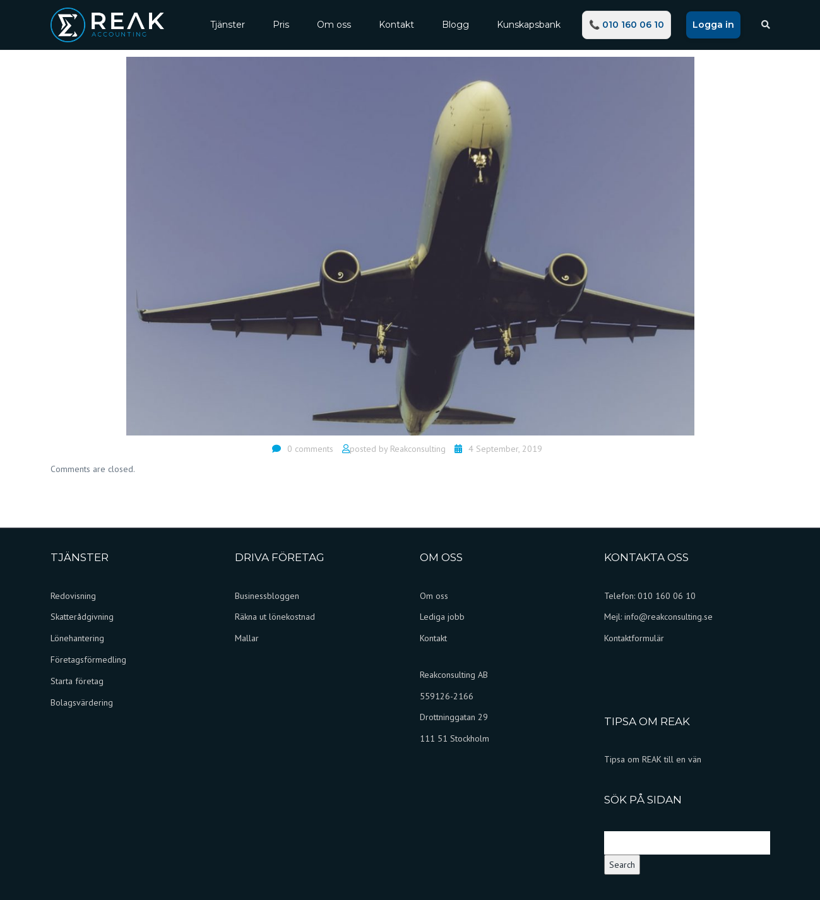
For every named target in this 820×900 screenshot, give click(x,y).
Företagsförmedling (88, 659)
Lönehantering (77, 638)
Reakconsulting (418, 448)
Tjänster (227, 24)
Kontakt (396, 24)
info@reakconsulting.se (668, 616)
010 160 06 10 (667, 595)
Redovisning (73, 595)
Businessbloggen (267, 595)
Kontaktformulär (634, 638)
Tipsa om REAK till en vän (652, 759)
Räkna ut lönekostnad (275, 616)
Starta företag (77, 681)
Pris (281, 24)
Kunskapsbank (529, 24)
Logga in (713, 24)
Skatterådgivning (82, 616)
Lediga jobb (442, 616)
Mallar (247, 638)
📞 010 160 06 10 (626, 24)
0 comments (310, 448)
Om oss (334, 24)
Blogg (455, 24)
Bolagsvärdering (82, 702)
